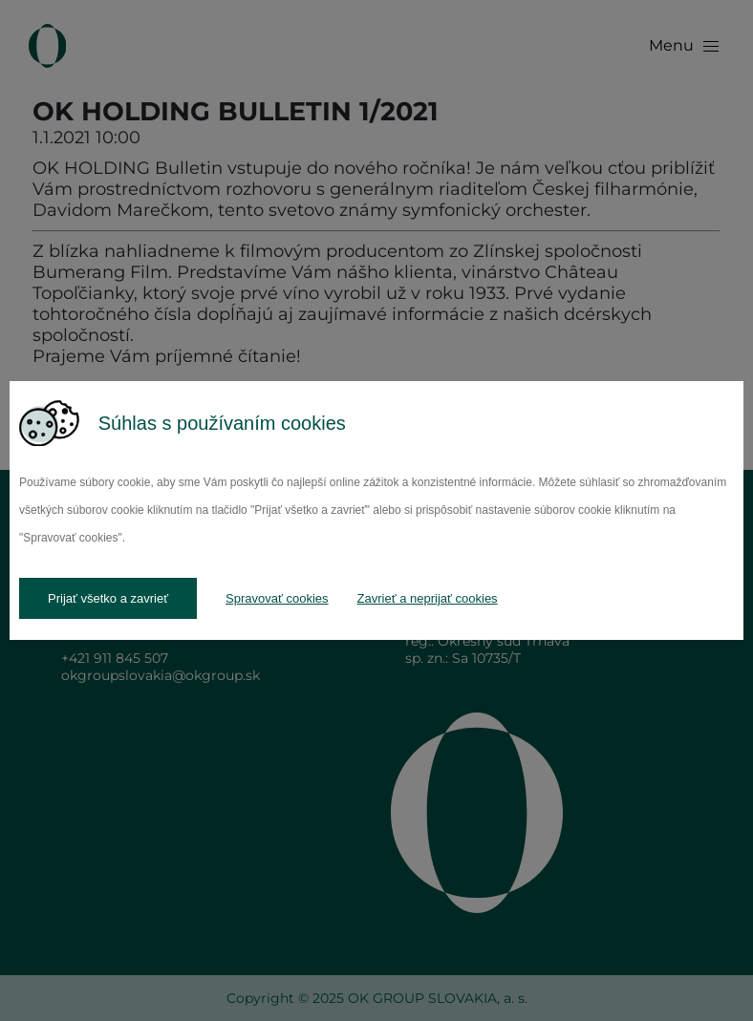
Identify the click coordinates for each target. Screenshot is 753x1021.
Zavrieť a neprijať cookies (427, 598)
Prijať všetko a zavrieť (108, 598)
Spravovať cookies (277, 598)
